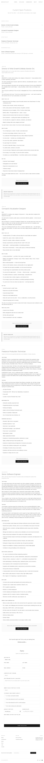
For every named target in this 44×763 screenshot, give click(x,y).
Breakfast (5, 2)
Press (2, 743)
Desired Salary (25, 709)
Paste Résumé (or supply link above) (12, 678)
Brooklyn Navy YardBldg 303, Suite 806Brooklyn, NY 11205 (39, 738)
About (2, 741)
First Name (7, 662)
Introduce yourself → (22, 641)
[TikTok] (39, 760)
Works (2, 737)
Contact (2, 746)
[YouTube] (42, 760)
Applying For (7, 657)
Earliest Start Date (8, 709)
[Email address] (21, 753)
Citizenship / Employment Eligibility (12, 693)
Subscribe (33, 752)
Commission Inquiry (19, 739)
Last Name (25, 662)
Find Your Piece (18, 737)
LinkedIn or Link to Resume (10, 673)
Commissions (3, 739)
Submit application (22, 725)
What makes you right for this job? (12, 714)
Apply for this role (22, 183)
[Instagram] (37, 760)
